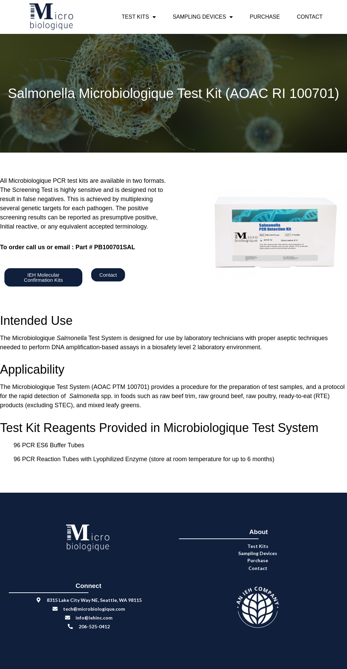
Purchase (265, 17)
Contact (310, 17)
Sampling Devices (203, 17)
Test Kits (139, 17)
